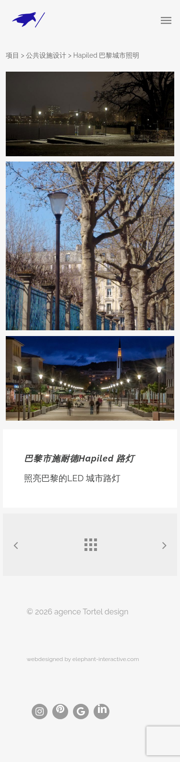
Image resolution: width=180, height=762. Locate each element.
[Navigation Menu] (166, 20)
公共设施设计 (46, 55)
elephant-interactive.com (105, 659)
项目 (12, 55)
